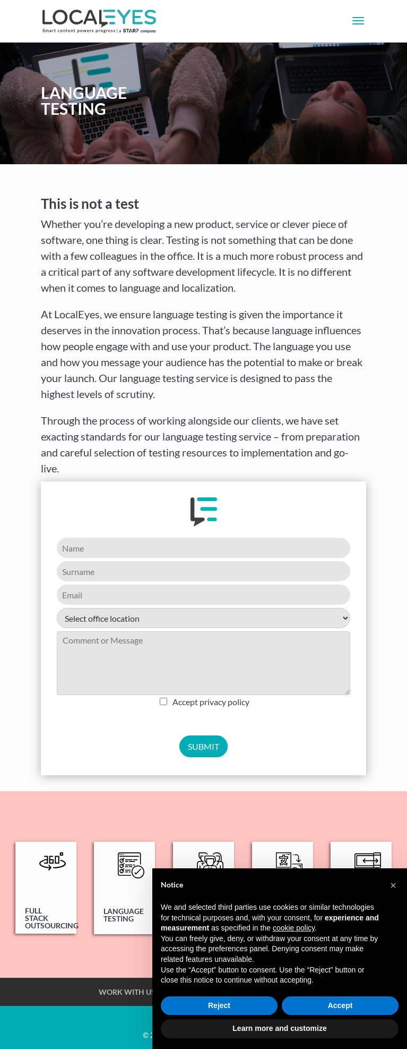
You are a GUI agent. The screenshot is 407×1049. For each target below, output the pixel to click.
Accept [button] (340, 1005)
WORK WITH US (127, 991)
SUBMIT (203, 746)
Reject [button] (219, 1005)
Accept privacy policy (210, 702)
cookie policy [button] (294, 928)
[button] (393, 885)
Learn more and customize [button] (279, 1028)
